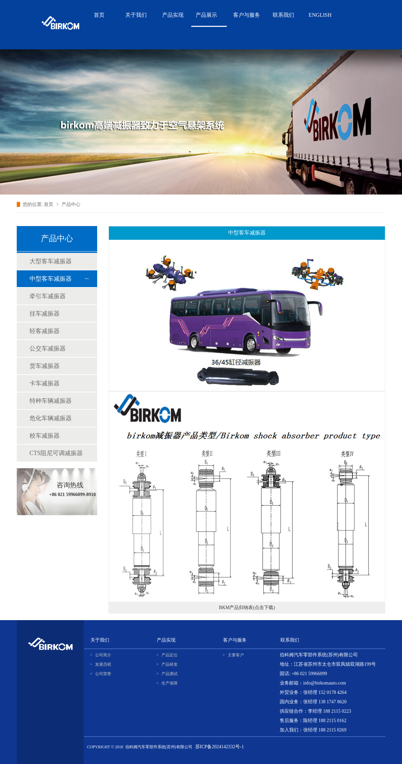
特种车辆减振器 (50, 400)
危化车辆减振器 (50, 418)
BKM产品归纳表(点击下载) (247, 607)
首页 (49, 204)
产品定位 (169, 655)
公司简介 (103, 655)
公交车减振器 (47, 348)
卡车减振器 (44, 383)
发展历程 (103, 664)
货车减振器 (44, 366)
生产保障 (169, 683)
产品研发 (169, 664)
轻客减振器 (44, 331)
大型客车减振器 (50, 261)
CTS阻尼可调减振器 (56, 453)
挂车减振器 (44, 313)
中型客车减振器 (50, 278)
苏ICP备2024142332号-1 (219, 746)
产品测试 (169, 673)
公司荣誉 (103, 673)
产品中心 (71, 204)
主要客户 (236, 655)
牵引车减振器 (47, 296)
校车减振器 (44, 435)
